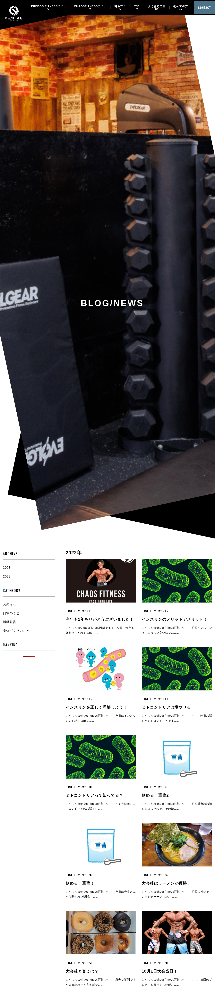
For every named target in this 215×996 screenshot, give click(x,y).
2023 (7, 567)
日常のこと (11, 613)
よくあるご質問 (157, 8)
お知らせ (9, 604)
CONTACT (205, 7)
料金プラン (120, 8)
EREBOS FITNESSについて (49, 8)
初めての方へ (181, 8)
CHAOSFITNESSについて (90, 8)
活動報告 (9, 622)
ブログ (137, 8)
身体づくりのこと (16, 630)
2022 (7, 576)
